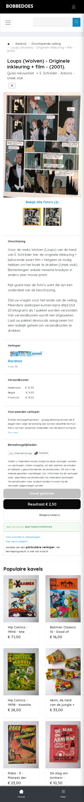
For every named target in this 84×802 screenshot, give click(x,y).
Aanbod (20, 43)
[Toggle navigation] (8, 22)
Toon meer (13, 432)
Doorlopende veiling (46, 43)
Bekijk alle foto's (42, 202)
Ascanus (15, 361)
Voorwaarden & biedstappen (23, 537)
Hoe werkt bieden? (17, 541)
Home (21, 793)
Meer (63, 793)
